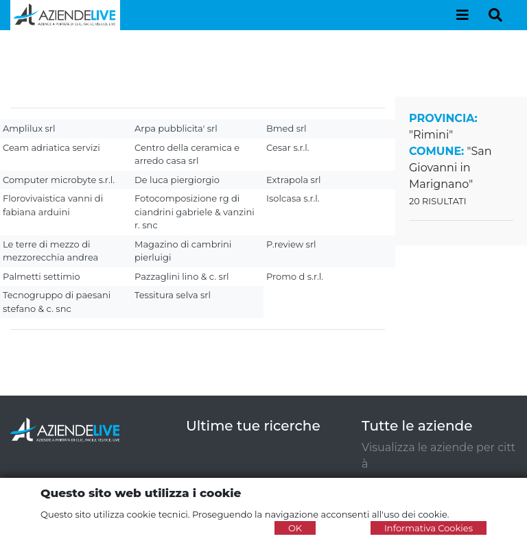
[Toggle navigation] (462, 15)
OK (295, 527)
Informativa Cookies (428, 527)
